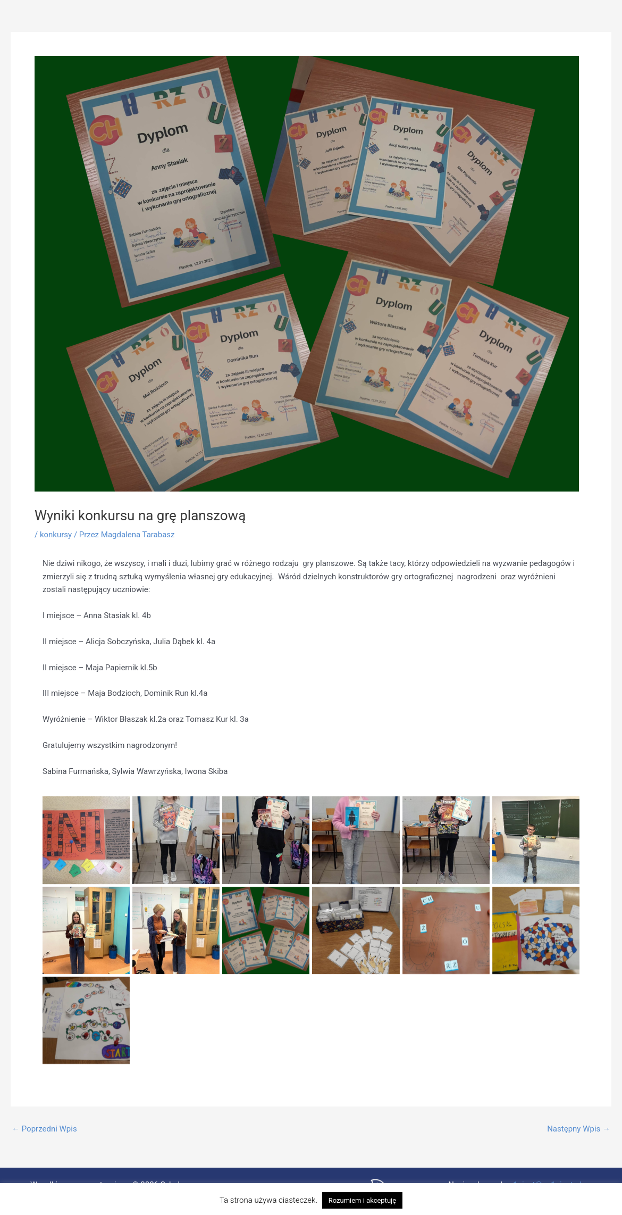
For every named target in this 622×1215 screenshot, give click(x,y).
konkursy (56, 534)
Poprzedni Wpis (44, 1129)
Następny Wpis (578, 1129)
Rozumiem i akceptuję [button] (362, 1200)
